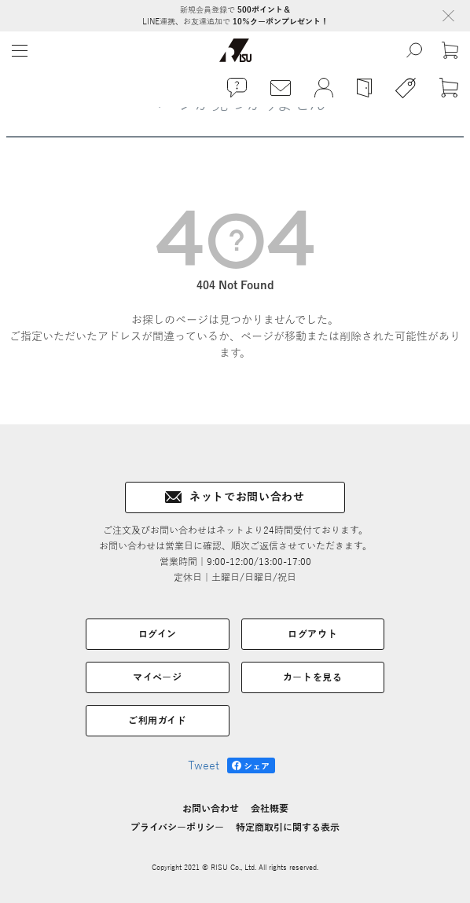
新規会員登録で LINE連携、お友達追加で (235, 16)
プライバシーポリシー (177, 827)
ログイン (157, 634)
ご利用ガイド (157, 720)
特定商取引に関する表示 (288, 827)
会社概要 (269, 808)
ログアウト (312, 634)
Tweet (203, 766)
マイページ (157, 677)
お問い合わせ (210, 808)
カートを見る (313, 677)
